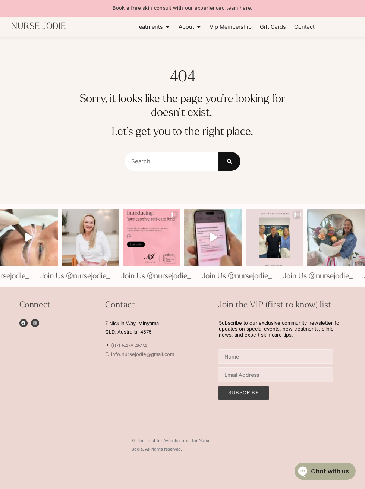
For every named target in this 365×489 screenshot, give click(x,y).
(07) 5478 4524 (129, 345)
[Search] (229, 161)
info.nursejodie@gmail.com (142, 354)
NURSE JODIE (38, 26)
